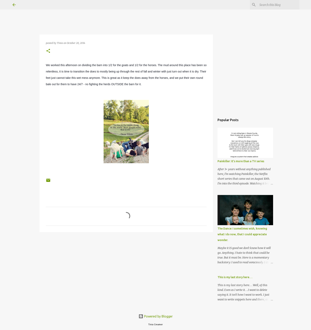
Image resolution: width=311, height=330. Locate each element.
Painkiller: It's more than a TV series (241, 161)
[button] (48, 51)
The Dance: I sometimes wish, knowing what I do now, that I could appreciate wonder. (242, 234)
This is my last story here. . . (235, 277)
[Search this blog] (278, 5)
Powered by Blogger (156, 316)
